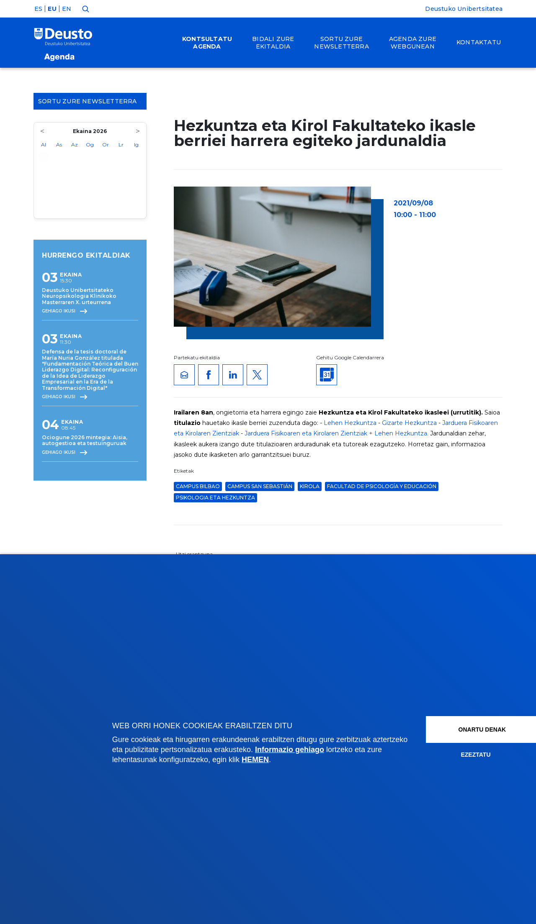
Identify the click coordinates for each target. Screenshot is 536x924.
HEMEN (284, 759)
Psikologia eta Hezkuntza (215, 497)
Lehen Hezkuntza (350, 423)
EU (52, 9)
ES (38, 9)
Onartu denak (466, 729)
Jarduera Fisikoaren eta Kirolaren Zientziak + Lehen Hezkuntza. (336, 433)
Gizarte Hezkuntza (409, 423)
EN (66, 9)
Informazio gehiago (326, 749)
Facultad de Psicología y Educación (381, 486)
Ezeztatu (456, 754)
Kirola (310, 486)
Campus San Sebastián (259, 486)
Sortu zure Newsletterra (90, 101)
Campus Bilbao (198, 486)
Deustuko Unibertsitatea (463, 9)
